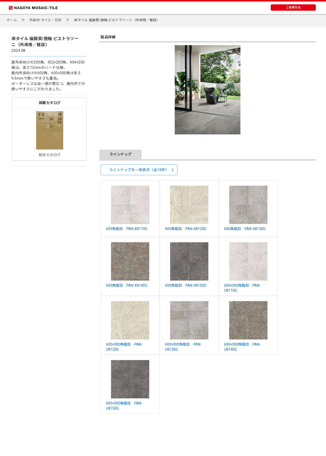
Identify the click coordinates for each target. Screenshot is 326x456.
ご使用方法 (293, 7)
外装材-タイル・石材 (46, 20)
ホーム (12, 20)
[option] (207, 89)
